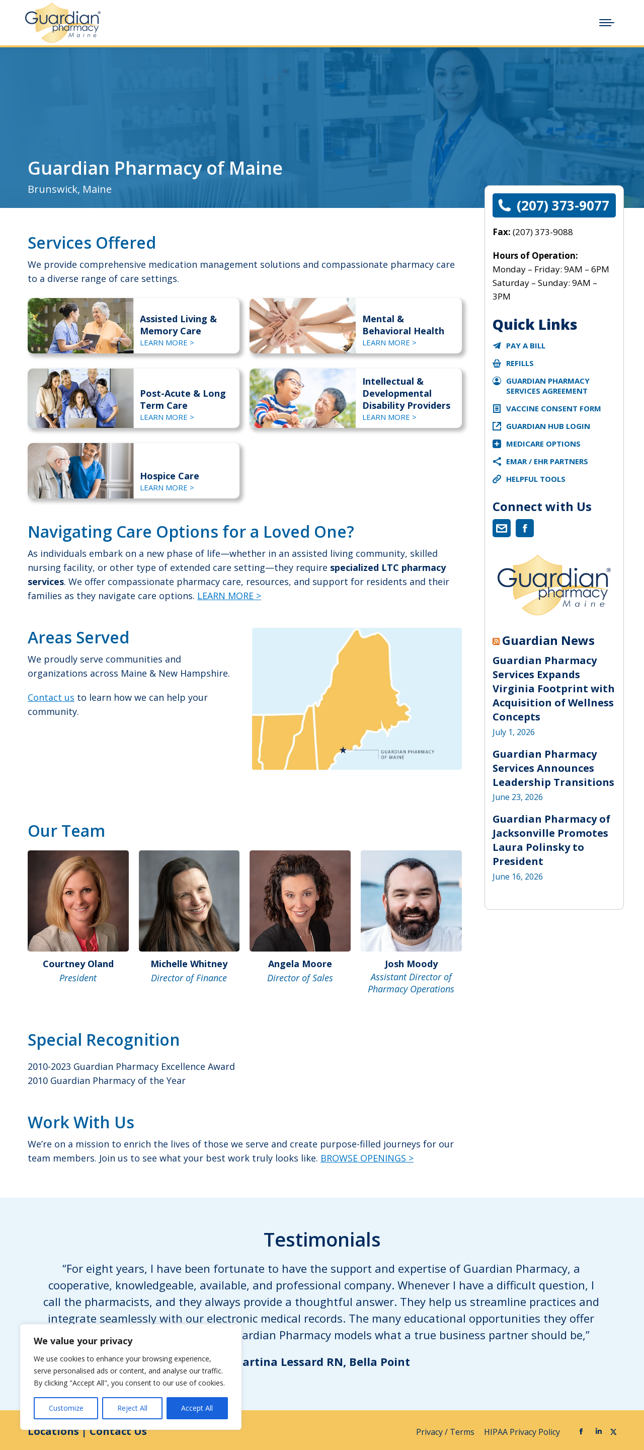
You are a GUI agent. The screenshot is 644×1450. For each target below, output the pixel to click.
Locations (53, 1431)
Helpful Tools (536, 479)
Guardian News (548, 640)
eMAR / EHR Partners (547, 461)
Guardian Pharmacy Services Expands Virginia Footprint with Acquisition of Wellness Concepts (554, 688)
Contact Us (118, 1431)
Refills (520, 363)
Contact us (51, 697)
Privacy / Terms (446, 1431)
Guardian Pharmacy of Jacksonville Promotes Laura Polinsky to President (551, 840)
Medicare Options (543, 444)
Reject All (132, 1408)
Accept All (197, 1408)
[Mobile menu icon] (607, 22)
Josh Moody (411, 964)
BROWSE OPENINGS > (367, 1158)
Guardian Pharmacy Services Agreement (548, 386)
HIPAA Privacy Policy (523, 1431)
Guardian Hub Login (548, 426)
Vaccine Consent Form (553, 408)
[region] (131, 1377)
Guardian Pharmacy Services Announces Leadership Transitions (553, 768)
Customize (66, 1408)
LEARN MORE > (167, 342)
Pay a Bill (525, 345)
